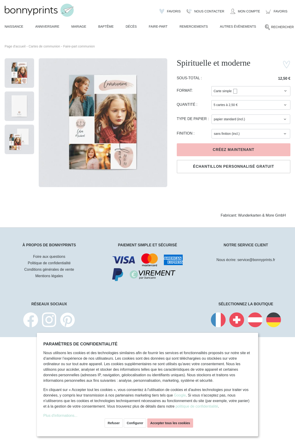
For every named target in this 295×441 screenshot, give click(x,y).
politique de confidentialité (197, 406)
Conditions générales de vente (49, 269)
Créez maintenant (233, 150)
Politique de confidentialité (49, 263)
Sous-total (189, 78)
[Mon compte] (245, 11)
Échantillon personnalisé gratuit (233, 166)
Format (184, 90)
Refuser (114, 423)
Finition (185, 133)
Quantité (186, 104)
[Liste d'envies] (170, 11)
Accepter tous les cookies (170, 423)
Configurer (135, 423)
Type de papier (192, 119)
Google (180, 395)
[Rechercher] (279, 27)
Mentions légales (49, 276)
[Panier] (276, 11)
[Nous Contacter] (205, 11)
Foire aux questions (49, 257)
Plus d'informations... (60, 415)
